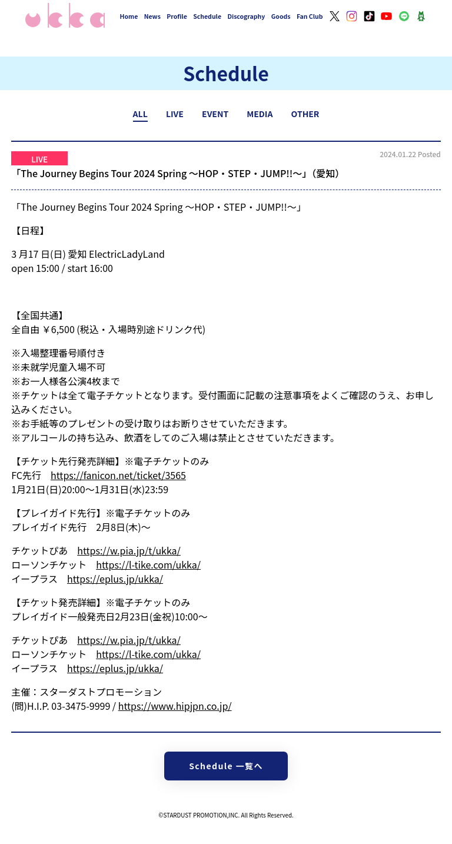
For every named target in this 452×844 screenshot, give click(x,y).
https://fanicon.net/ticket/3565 (118, 475)
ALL (140, 113)
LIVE (175, 113)
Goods (281, 16)
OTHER (305, 113)
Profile (177, 16)
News (152, 16)
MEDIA (259, 113)
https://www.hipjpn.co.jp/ (175, 706)
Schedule (207, 16)
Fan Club (310, 16)
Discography (246, 16)
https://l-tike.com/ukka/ (148, 564)
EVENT (215, 113)
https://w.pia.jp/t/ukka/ (129, 550)
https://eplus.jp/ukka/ (115, 578)
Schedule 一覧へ (226, 766)
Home (129, 16)
